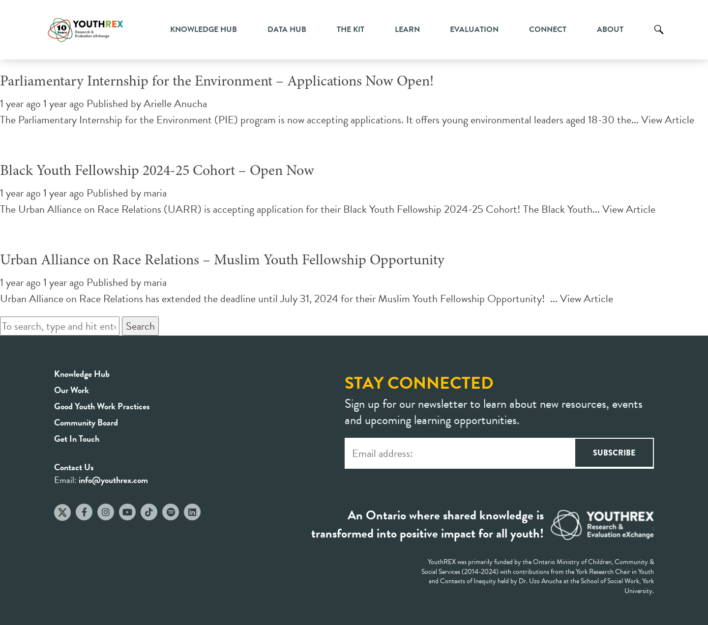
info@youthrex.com (113, 479)
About (610, 29)
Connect (547, 29)
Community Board (86, 422)
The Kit (350, 29)
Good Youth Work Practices (102, 406)
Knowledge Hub (203, 29)
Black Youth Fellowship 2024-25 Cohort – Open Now (157, 171)
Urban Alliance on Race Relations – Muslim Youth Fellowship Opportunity (222, 261)
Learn (407, 29)
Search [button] (140, 326)
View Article (667, 120)
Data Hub (286, 29)
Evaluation (474, 29)
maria (155, 193)
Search (659, 37)
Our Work (71, 390)
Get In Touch (76, 438)
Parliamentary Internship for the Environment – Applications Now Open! (217, 82)
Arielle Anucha (175, 103)
